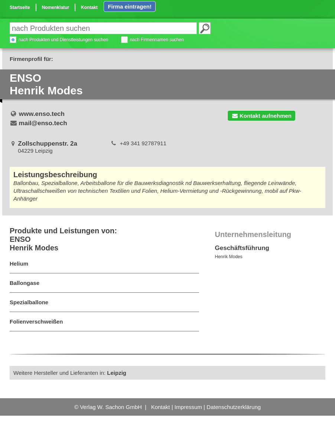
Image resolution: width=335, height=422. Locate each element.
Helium (19, 263)
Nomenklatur (55, 7)
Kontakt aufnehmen (261, 116)
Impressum (188, 407)
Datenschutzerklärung (233, 407)
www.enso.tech (42, 113)
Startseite (20, 7)
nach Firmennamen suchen (157, 39)
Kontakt (89, 7)
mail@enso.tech (43, 123)
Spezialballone (29, 302)
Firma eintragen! (130, 6)
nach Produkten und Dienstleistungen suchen (63, 39)
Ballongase (24, 283)
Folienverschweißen (36, 321)
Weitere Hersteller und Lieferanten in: (69, 373)
